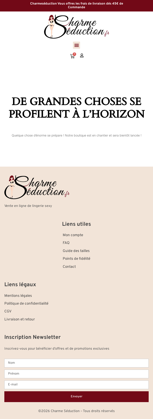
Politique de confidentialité (26, 303)
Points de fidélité (76, 259)
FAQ (66, 243)
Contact (69, 267)
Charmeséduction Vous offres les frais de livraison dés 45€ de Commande (76, 6)
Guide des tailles (76, 251)
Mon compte (73, 235)
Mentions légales (18, 296)
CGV (8, 311)
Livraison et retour (19, 319)
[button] (76, 45)
